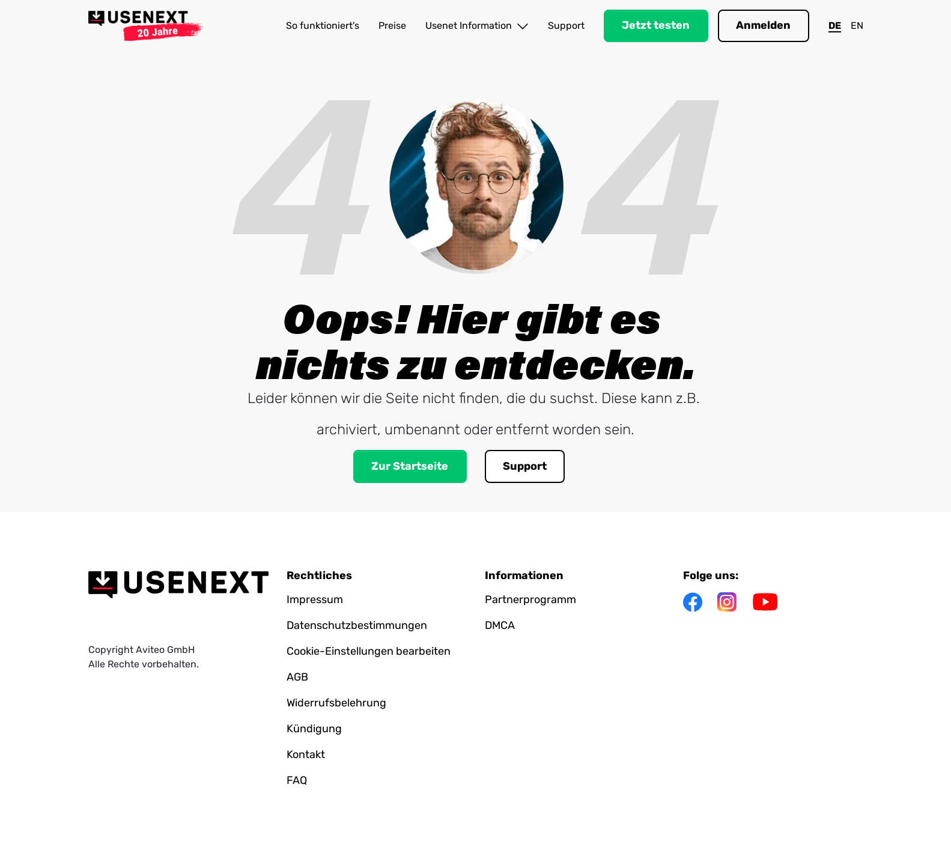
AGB (297, 677)
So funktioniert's (322, 25)
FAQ (297, 780)
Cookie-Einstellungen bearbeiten (369, 651)
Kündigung (314, 728)
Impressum (315, 599)
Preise (392, 25)
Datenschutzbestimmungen (357, 625)
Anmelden (763, 25)
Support (566, 25)
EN (857, 25)
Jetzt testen (656, 25)
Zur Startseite (409, 466)
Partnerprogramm (530, 599)
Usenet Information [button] (477, 26)
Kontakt (306, 754)
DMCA (500, 625)
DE (834, 25)
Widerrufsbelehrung (336, 702)
